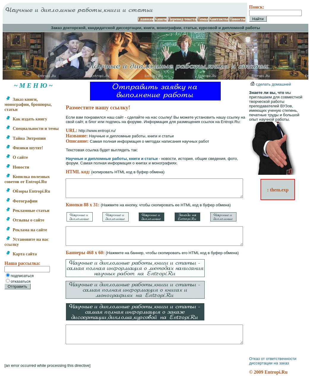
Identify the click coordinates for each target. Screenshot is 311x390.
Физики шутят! (24, 152)
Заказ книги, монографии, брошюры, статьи (22, 104)
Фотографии (21, 211)
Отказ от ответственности (280, 369)
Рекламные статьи (27, 220)
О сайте (17, 162)
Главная (152, 19)
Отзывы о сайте (25, 230)
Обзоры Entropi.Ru (16, 199)
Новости (244, 19)
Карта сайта (21, 264)
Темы (210, 19)
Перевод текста (189, 19)
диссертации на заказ (276, 374)
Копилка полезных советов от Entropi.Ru (27, 184)
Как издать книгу (26, 119)
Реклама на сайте (26, 240)
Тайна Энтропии (26, 143)
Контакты (226, 19)
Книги (168, 19)
